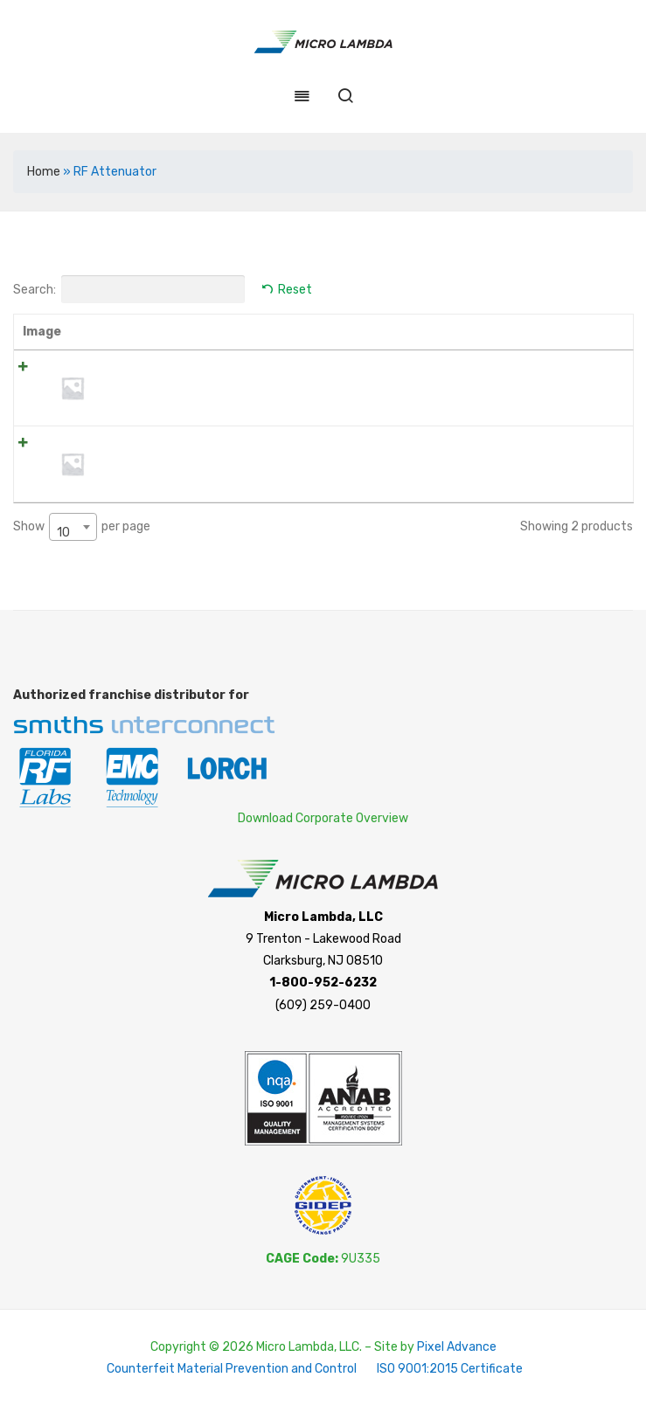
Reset (295, 289)
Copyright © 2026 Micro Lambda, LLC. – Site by (283, 1346)
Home (43, 171)
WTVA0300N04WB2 (158, 444)
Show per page (81, 526)
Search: (129, 289)
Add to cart (576, 371)
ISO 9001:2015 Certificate (450, 1367)
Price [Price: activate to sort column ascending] (430, 331)
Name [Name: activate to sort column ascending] (120, 331)
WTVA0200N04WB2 (158, 368)
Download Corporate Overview (323, 817)
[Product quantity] (503, 372)
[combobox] (73, 526)
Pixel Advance (457, 1346)
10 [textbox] (63, 531)
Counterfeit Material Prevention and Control (232, 1367)
